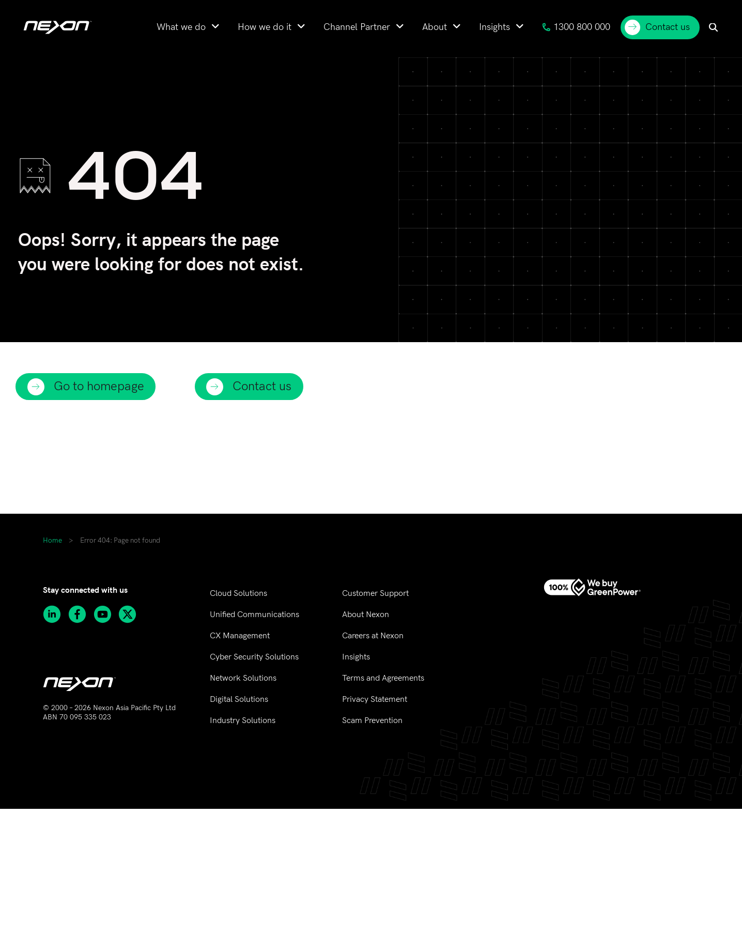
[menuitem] (188, 27)
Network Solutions (243, 678)
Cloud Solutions (238, 593)
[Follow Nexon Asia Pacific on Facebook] (81, 614)
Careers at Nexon (373, 636)
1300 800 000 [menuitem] (576, 27)
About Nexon (365, 615)
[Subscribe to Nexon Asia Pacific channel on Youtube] (106, 614)
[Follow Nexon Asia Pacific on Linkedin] (55, 614)
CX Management (240, 636)
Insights (356, 657)
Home (52, 540)
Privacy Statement (374, 699)
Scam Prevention (372, 721)
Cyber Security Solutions (254, 657)
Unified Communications (254, 615)
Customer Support (375, 593)
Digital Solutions (239, 699)
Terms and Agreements (383, 678)
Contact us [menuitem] (657, 27)
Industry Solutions (242, 721)
